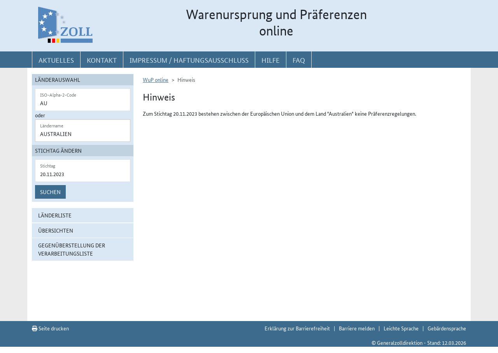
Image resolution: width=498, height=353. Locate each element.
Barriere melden (357, 328)
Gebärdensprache (447, 328)
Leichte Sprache (401, 328)
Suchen (50, 192)
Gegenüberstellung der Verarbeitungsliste (71, 249)
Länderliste (55, 215)
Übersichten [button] (55, 230)
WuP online (155, 79)
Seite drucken (50, 328)
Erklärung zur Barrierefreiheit (297, 328)
